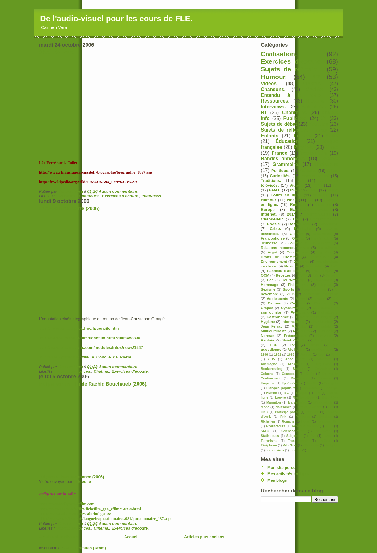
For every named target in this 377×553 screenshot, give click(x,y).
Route (305, 421)
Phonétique (322, 271)
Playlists (303, 147)
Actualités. (314, 106)
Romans (288, 421)
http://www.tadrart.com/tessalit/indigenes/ (75, 513)
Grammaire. (286, 164)
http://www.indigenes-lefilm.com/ (67, 503)
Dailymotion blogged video (88, 434)
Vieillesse (296, 349)
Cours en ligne (285, 195)
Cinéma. (101, 371)
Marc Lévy (330, 397)
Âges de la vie (314, 289)
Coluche (267, 373)
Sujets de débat (279, 124)
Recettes (283, 275)
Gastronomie (278, 317)
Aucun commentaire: (119, 191)
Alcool (301, 298)
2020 (301, 275)
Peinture (312, 412)
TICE (273, 345)
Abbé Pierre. (295, 359)
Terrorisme (269, 440)
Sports (288, 289)
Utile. (332, 135)
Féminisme (299, 312)
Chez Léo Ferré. (57, 52)
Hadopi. (332, 388)
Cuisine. (323, 204)
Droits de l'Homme (279, 257)
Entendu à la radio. (291, 95)
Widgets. (331, 445)
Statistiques (270, 436)
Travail (314, 345)
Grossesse (311, 388)
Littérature (326, 164)
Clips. (332, 170)
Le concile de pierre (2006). (70, 208)
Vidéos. (269, 83)
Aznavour (295, 364)
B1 (264, 112)
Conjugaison (297, 252)
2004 (321, 354)
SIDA (329, 426)
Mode (265, 407)
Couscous (289, 373)
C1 (324, 118)
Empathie (268, 383)
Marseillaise (297, 402)
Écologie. (303, 228)
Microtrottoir (323, 402)
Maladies (299, 326)
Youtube (318, 124)
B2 (316, 76)
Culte (310, 373)
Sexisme (268, 289)
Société (314, 89)
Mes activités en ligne (288, 473)
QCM (265, 275)
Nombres (325, 331)
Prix (283, 416)
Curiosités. (280, 176)
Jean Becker (322, 322)
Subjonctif (294, 436)
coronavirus (275, 450)
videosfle (82, 481)
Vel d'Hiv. (290, 445)
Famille (311, 383)
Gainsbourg (328, 312)
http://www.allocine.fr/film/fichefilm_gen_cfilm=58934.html (90, 508)
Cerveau (297, 303)
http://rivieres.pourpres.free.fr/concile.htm (79, 328)
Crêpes (267, 308)
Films (331, 147)
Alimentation (318, 214)
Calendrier (323, 369)
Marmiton (273, 402)
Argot (272, 252)
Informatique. (293, 322)
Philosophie (298, 285)
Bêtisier (298, 369)
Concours (322, 303)
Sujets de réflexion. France (294, 129)
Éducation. (288, 141)
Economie (322, 234)
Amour (320, 298)
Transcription (298, 440)
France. (302, 135)
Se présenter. (326, 340)
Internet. (269, 214)
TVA (312, 436)
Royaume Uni (327, 421)
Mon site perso (281, 467)
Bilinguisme (322, 364)
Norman (267, 335)
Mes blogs (277, 480)
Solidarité (323, 431)
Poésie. (274, 224)
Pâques (324, 285)
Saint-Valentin (294, 340)
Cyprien (324, 252)
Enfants (269, 135)
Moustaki (324, 326)
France (279, 153)
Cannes (274, 303)
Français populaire (281, 388)
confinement (322, 349)
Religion (298, 204)
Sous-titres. (328, 247)
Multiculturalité (273, 331)
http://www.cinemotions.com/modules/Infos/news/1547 (91, 347)
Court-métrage (294, 280)
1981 (277, 354)
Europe (268, 209)
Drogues (324, 378)
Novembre (314, 266)
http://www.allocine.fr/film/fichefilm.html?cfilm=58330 (89, 338)
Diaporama (299, 378)
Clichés (296, 234)
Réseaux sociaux (305, 426)
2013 (317, 185)
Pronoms (303, 416)
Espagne (301, 261)
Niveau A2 (301, 331)
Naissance (283, 407)
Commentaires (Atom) (85, 548)
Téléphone (269, 445)
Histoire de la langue (314, 317)
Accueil (131, 536)
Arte (315, 275)
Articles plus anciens (204, 536)
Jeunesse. (269, 243)
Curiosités (323, 280)
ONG (264, 412)
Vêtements (311, 445)
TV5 (293, 345)
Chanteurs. (89, 196)
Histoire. (315, 100)
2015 (271, 359)
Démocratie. (319, 257)
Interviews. (152, 196)
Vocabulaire (313, 153)
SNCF (265, 431)
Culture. (320, 195)
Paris (313, 190)
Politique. (280, 170)
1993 (290, 354)
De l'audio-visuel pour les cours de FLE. (116, 18)
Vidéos (296, 185)
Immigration (321, 238)
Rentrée (267, 340)
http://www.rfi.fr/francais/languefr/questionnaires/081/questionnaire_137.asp (105, 518)
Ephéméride (291, 383)
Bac (270, 280)
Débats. (329, 158)
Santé (332, 190)
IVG (286, 393)
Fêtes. (275, 190)
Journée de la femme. (309, 243)
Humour (268, 200)
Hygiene (268, 322)
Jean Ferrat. (271, 326)
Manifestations (304, 397)
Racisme (323, 335)
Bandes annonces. (73, 371)
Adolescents (277, 298)
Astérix (332, 275)
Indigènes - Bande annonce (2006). (72, 477)
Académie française (320, 294)
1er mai (306, 354)
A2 (300, 180)
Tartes (327, 436)
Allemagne (269, 364)
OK (330, 407)
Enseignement (315, 176)
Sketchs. (308, 170)
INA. (294, 190)
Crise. (275, 228)
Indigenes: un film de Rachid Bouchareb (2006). (93, 384)
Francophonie (273, 238)
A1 (335, 185)
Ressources (299, 224)
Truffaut (325, 440)
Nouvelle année (310, 407)
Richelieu (268, 421)
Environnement (274, 261)
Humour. (274, 76)
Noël (334, 266)
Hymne (271, 393)
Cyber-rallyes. (293, 308)
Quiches (325, 416)
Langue (301, 393)
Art (335, 298)
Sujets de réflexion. (292, 69)
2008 (290, 294)
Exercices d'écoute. (120, 196)
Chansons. (66, 196)
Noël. (292, 200)
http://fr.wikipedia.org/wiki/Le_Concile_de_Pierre (85, 357)
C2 (310, 200)
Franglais (331, 383)
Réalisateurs (275, 426)
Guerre (298, 238)
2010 (334, 354)
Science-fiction (292, 431)
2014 (291, 214)
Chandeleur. (272, 219)
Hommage (269, 285)
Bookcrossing (271, 369)
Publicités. (295, 118)
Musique (291, 266)
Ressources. (275, 100)
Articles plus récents (58, 536)
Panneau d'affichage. (285, 271)
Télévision (328, 224)
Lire (317, 393)
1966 (264, 354)
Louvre (280, 397)
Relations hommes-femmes (285, 247)
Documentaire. (324, 219)
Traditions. (271, 180)
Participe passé (287, 412)
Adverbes (323, 359)
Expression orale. (309, 209)
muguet (296, 450)
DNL (297, 219)
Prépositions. (295, 335)
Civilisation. (279, 53)
